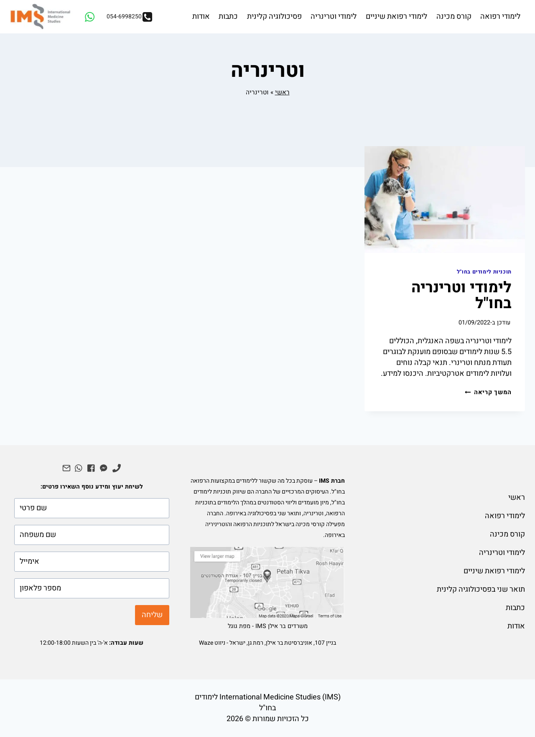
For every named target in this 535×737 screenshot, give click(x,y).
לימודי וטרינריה (334, 16)
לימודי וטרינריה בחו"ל (461, 295)
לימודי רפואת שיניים (396, 16)
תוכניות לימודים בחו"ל (484, 272)
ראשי (282, 92)
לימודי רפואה (500, 16)
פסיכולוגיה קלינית (274, 16)
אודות (201, 16)
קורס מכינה (453, 16)
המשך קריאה (488, 392)
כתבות (228, 16)
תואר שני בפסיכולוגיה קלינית (481, 589)
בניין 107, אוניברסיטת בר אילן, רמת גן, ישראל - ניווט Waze (267, 642)
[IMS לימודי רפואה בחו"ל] (41, 17)
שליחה (152, 614)
